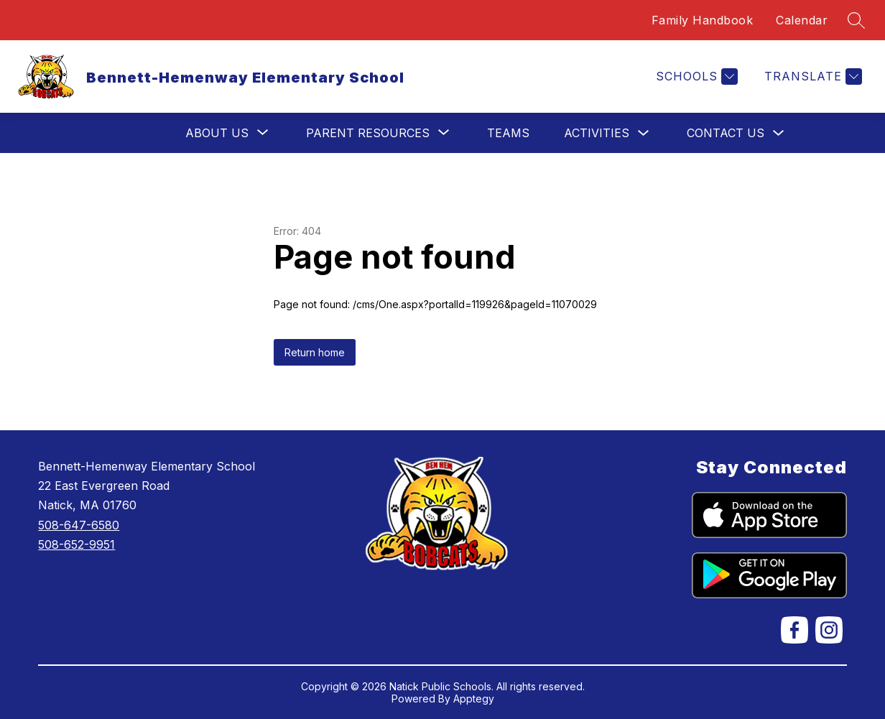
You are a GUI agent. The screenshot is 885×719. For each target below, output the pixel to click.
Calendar (802, 20)
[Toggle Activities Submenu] (643, 133)
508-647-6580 (78, 525)
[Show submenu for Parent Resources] (368, 133)
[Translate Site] (811, 76)
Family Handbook (703, 20)
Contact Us (725, 133)
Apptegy (473, 698)
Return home (314, 352)
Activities (596, 133)
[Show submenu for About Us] (217, 133)
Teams (508, 133)
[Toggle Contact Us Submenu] (778, 133)
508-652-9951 (76, 544)
